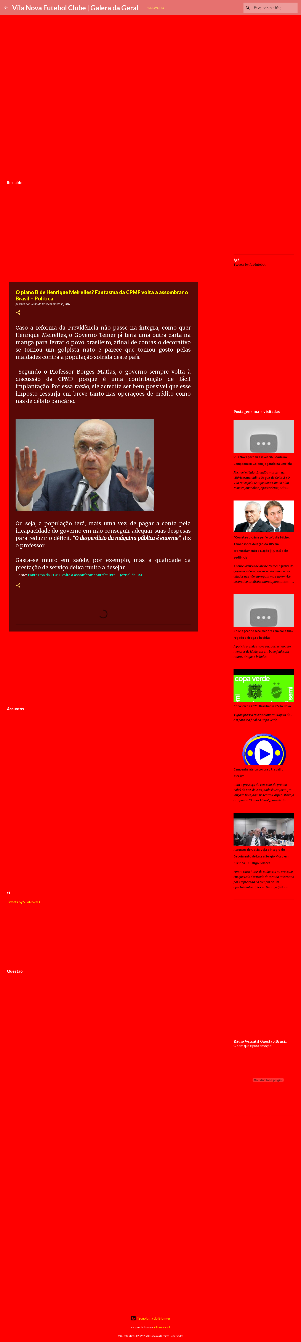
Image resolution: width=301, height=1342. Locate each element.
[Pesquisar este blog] (275, 8)
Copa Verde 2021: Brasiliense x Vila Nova (262, 706)
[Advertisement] (103, 145)
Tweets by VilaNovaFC (24, 902)
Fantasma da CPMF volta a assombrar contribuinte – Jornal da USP (85, 575)
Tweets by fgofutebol (250, 265)
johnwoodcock (162, 1327)
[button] (18, 313)
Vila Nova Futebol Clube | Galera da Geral (75, 7)
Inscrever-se (155, 7)
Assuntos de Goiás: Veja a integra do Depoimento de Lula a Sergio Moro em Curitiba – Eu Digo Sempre (261, 856)
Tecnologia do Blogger (150, 1318)
